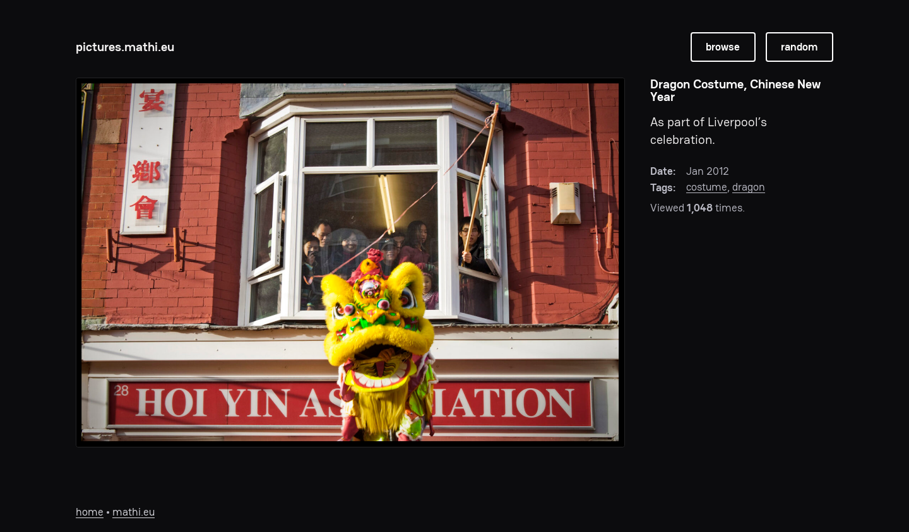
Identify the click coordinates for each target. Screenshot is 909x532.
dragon (748, 187)
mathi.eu (133, 512)
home (90, 512)
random (799, 47)
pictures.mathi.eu (125, 46)
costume (706, 187)
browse (723, 47)
